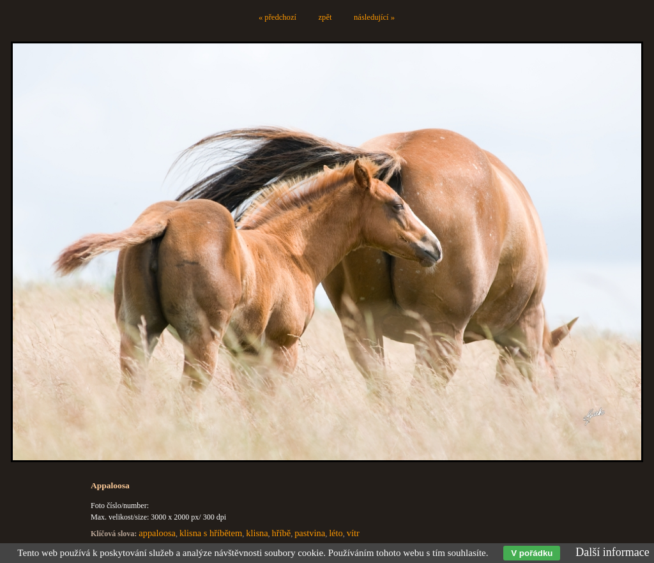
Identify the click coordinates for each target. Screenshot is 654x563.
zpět (325, 17)
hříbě (281, 533)
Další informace (612, 552)
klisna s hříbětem (210, 533)
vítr (353, 533)
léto (336, 533)
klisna (257, 533)
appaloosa (157, 533)
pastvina (309, 533)
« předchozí (277, 17)
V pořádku (531, 553)
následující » (374, 17)
